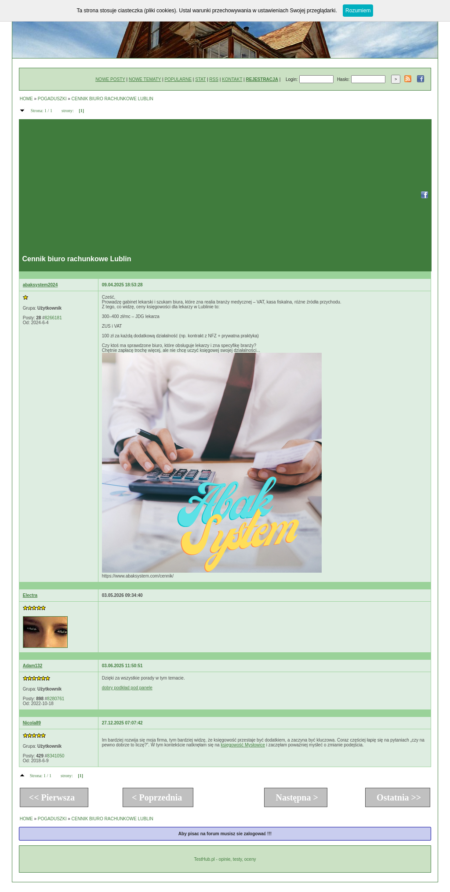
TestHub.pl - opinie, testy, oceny (225, 859)
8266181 (53, 317)
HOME (26, 98)
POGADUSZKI (52, 98)
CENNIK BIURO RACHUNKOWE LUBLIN (112, 98)
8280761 (55, 698)
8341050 (55, 755)
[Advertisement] (218, 189)
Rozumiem (357, 10)
